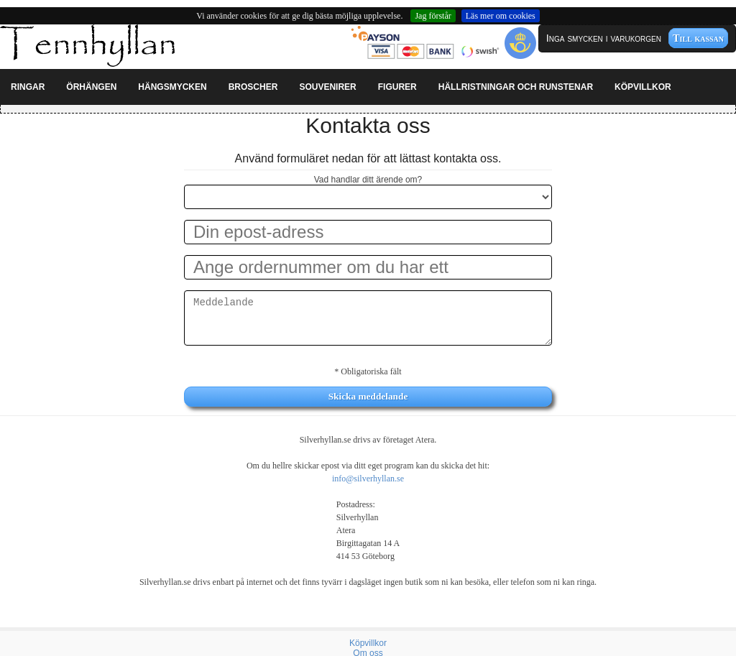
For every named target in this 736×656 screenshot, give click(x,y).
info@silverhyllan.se (368, 478)
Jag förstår (433, 16)
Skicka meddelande (368, 396)
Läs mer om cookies (500, 16)
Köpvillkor (368, 643)
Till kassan (698, 38)
